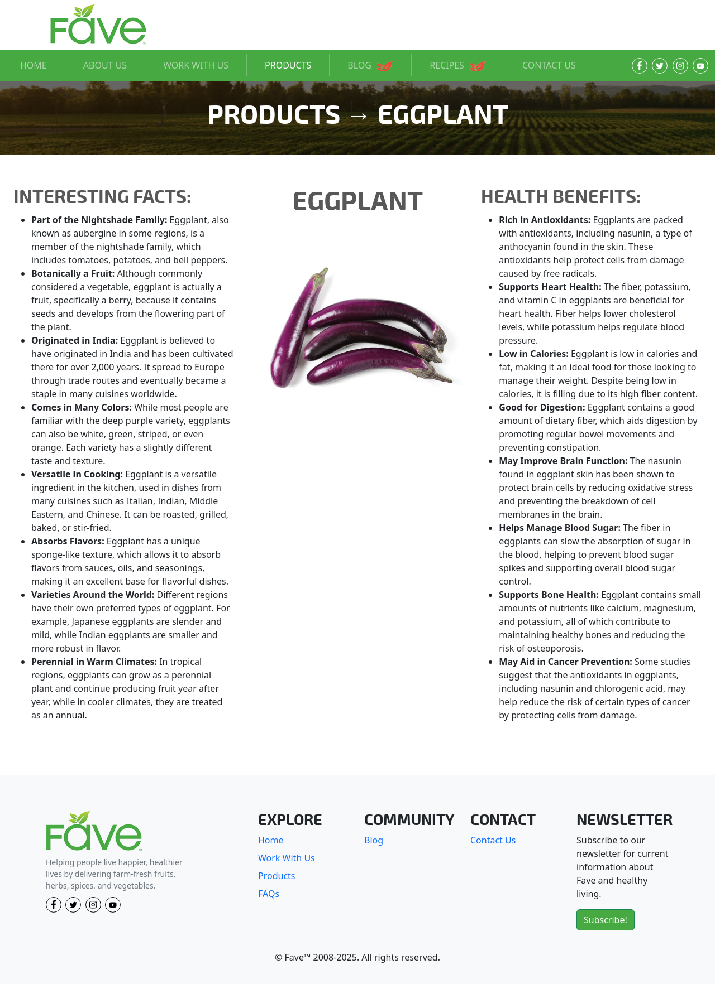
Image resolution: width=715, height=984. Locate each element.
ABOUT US (105, 65)
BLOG (370, 65)
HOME (33, 65)
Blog (373, 840)
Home (271, 840)
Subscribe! (605, 920)
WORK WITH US (195, 65)
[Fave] (94, 831)
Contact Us (493, 840)
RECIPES (458, 65)
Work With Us (286, 858)
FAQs (268, 893)
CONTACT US (549, 65)
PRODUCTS (288, 65)
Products (276, 876)
